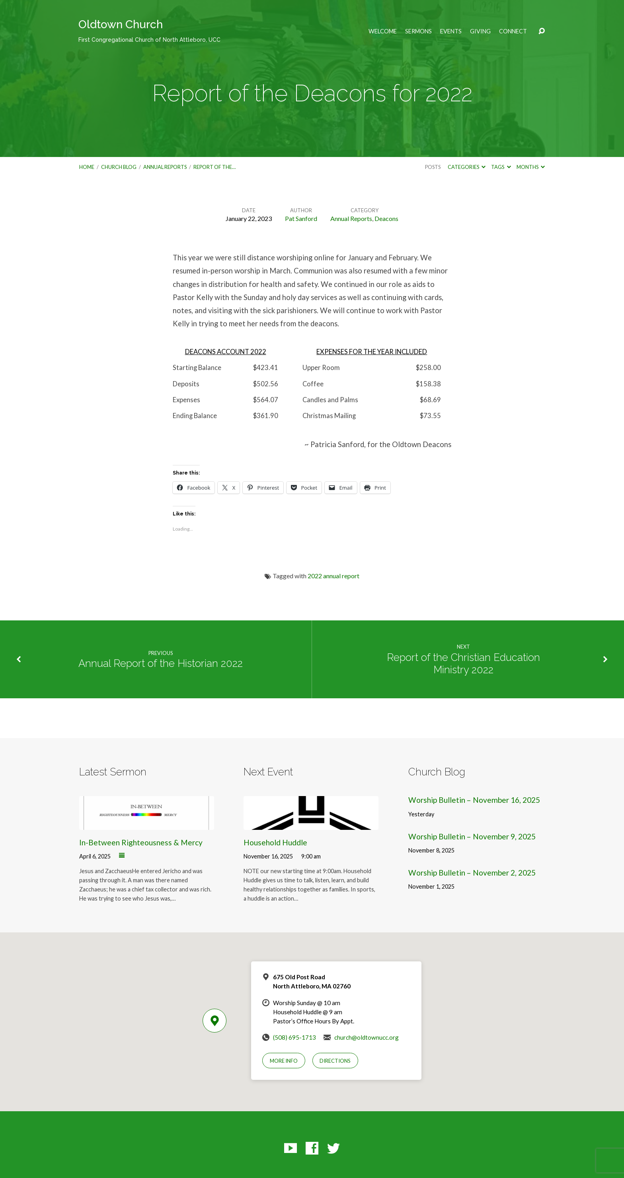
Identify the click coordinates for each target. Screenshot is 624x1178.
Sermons (418, 31)
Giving (480, 31)
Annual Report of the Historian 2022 (160, 663)
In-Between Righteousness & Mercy (141, 842)
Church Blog (118, 167)
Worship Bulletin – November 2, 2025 (472, 872)
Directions (335, 1061)
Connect (513, 31)
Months (531, 167)
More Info (284, 1061)
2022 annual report (333, 575)
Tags (501, 167)
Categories (467, 167)
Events (451, 31)
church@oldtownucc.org (366, 1037)
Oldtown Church (149, 30)
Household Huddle (275, 842)
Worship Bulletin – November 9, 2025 (472, 836)
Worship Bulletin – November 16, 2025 (474, 799)
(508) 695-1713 (294, 1037)
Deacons (386, 218)
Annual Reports (165, 167)
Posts (433, 167)
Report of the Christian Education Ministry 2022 (463, 663)
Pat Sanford (301, 218)
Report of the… (214, 167)
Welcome (383, 31)
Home (86, 167)
